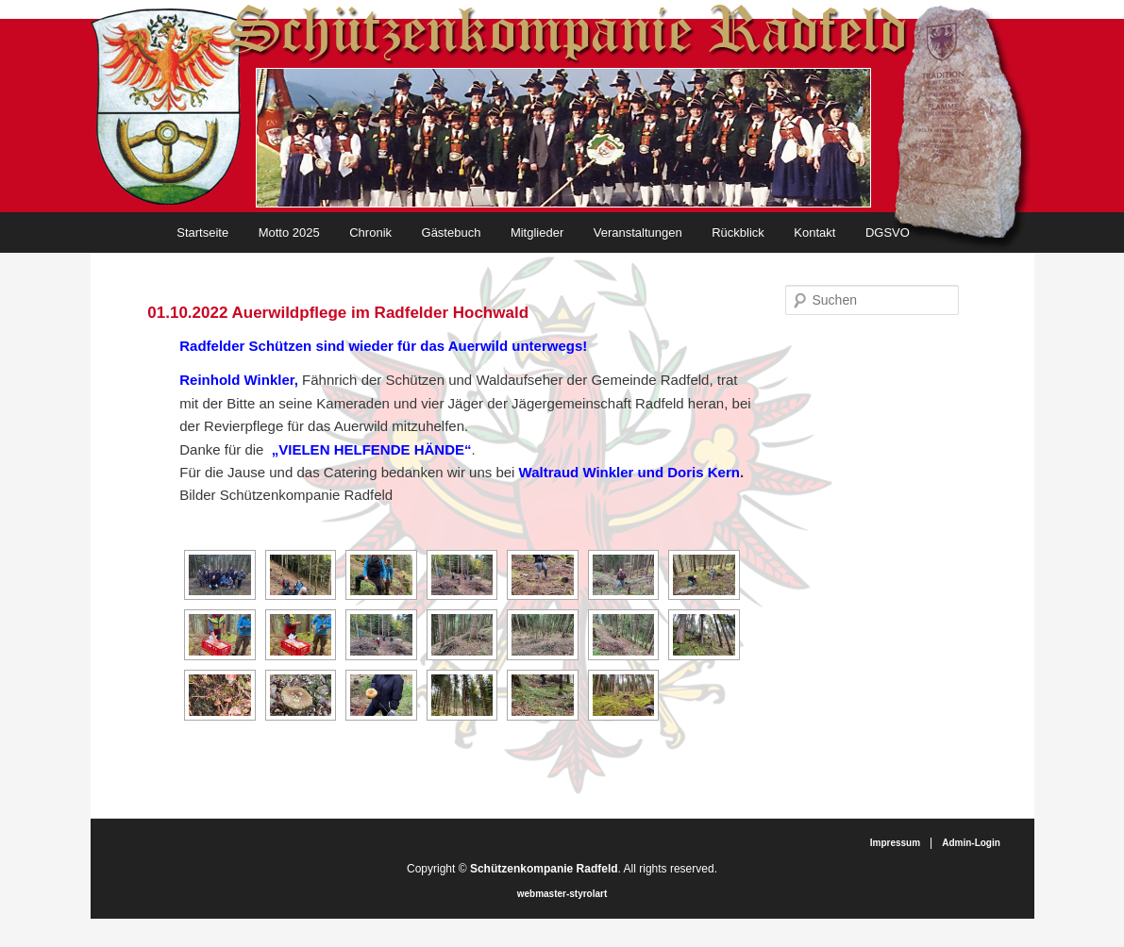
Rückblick (738, 232)
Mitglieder (537, 232)
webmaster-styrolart (562, 894)
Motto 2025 (289, 232)
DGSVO (887, 232)
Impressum (895, 843)
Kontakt (814, 232)
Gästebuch (451, 232)
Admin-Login (971, 843)
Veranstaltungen (638, 232)
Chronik (370, 232)
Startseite (202, 232)
